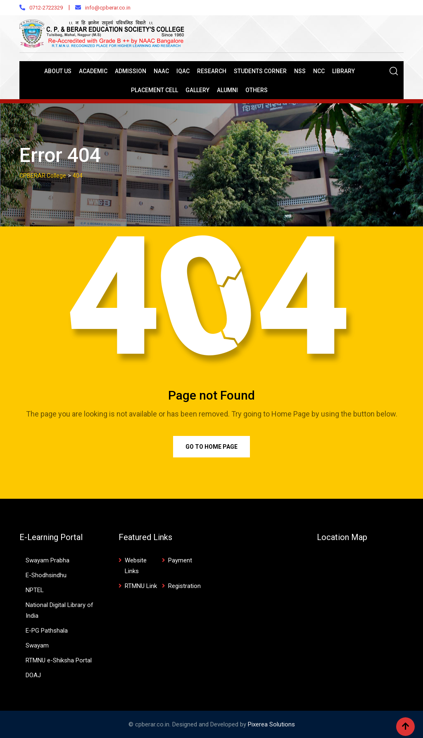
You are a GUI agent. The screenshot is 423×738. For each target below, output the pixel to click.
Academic (93, 71)
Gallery (197, 90)
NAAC (161, 71)
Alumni (227, 90)
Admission (130, 71)
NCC (319, 71)
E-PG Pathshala (47, 630)
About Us (57, 71)
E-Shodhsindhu (46, 575)
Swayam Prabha (47, 560)
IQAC (183, 71)
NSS (300, 71)
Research (211, 71)
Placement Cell (154, 90)
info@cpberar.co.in (108, 8)
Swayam (37, 645)
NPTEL (35, 590)
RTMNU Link (141, 586)
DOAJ (33, 675)
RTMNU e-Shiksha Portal (59, 660)
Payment (180, 560)
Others (256, 90)
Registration (184, 586)
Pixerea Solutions (271, 724)
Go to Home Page (211, 446)
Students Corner (260, 71)
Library (343, 71)
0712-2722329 (46, 8)
